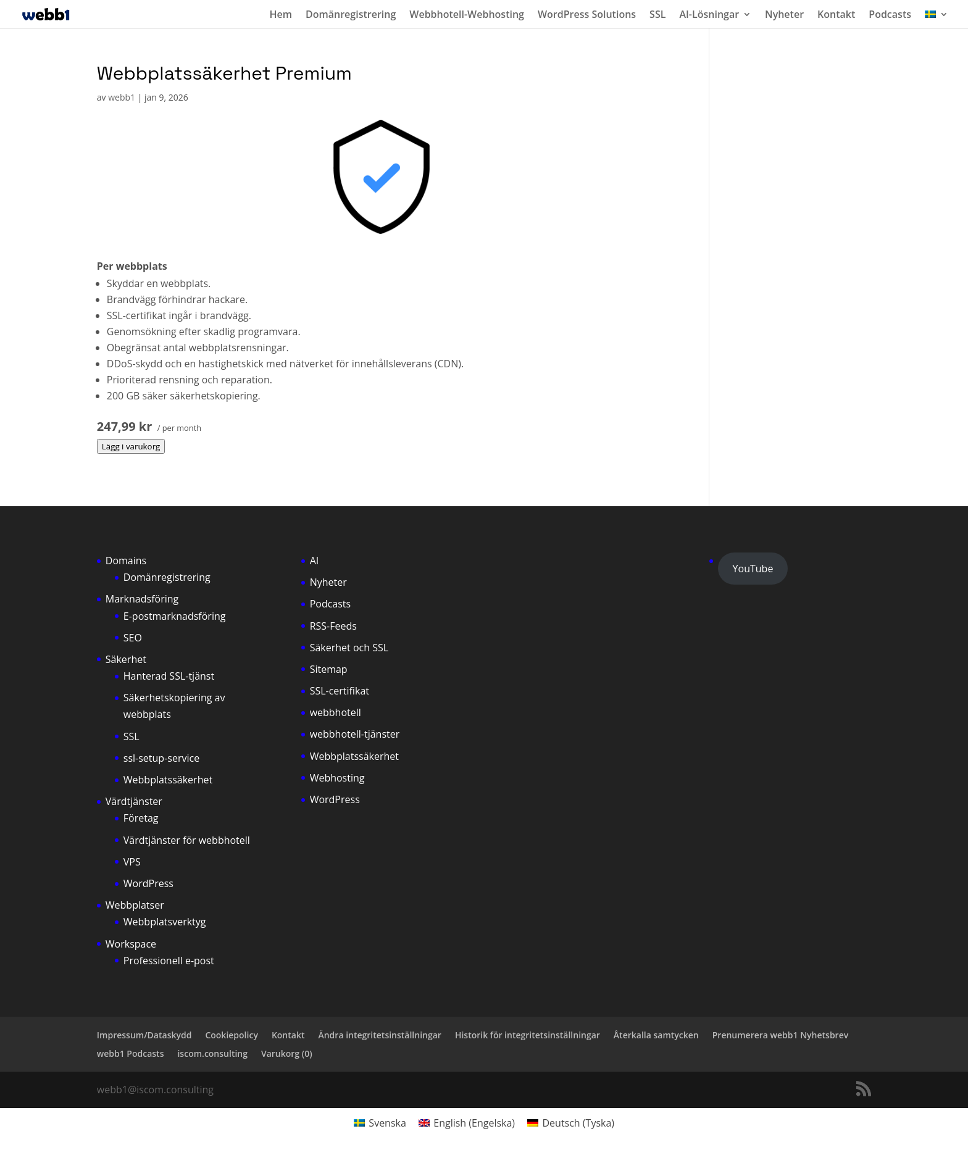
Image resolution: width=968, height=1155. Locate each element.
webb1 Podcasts (130, 1053)
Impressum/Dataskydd (144, 1035)
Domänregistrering (351, 15)
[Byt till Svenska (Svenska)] (380, 1123)
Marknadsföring (142, 599)
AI (314, 560)
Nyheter (784, 15)
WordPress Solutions (587, 15)
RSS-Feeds (333, 626)
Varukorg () (286, 1053)
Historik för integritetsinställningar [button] (527, 1035)
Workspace (131, 944)
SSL (657, 15)
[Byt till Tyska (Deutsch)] (570, 1123)
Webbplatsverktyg (164, 921)
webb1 (121, 97)
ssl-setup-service (161, 758)
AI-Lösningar (709, 15)
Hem (280, 15)
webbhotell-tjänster (355, 734)
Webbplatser (135, 905)
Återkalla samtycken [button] (656, 1035)
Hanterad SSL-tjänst (168, 676)
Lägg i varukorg (131, 446)
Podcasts (890, 15)
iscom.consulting (212, 1053)
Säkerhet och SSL (349, 647)
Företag (141, 818)
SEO (132, 637)
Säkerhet (126, 659)
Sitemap (329, 669)
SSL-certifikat (339, 691)
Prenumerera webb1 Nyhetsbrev (780, 1035)
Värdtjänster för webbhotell (186, 840)
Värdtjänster (134, 801)
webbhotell (335, 712)
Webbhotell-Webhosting (466, 15)
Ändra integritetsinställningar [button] (379, 1035)
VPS (132, 862)
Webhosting (337, 778)
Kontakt (836, 15)
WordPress (148, 883)
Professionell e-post (168, 960)
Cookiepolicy (231, 1035)
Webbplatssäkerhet (167, 779)
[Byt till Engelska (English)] (466, 1123)
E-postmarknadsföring (174, 616)
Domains (126, 560)
